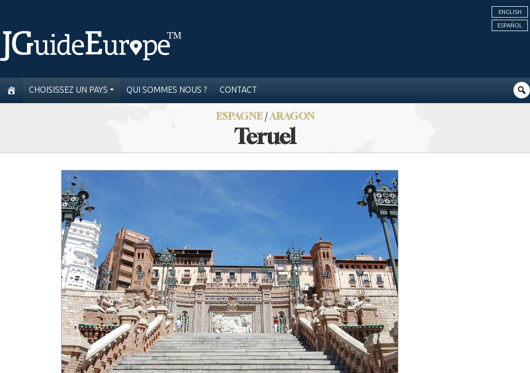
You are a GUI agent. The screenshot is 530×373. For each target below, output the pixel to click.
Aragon (291, 116)
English (510, 12)
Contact (238, 90)
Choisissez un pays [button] (68, 90)
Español (509, 25)
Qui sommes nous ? (166, 90)
